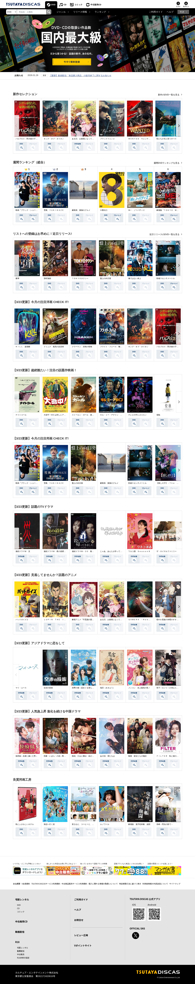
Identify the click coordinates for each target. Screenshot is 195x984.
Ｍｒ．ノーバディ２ (136, 210)
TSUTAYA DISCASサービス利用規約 (45, 883)
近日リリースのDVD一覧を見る (164, 234)
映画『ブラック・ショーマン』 (28, 210)
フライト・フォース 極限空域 (113, 347)
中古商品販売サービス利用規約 (74, 883)
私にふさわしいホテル (25, 824)
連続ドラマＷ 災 (23, 551)
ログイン (186, 6)
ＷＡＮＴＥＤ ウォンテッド (140, 139)
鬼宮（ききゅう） (107, 688)
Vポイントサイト (83, 945)
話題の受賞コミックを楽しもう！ (160, 864)
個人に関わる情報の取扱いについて (103, 883)
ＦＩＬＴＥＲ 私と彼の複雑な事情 (171, 756)
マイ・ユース (21, 688)
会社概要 (16, 883)
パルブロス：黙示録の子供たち (28, 139)
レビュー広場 (81, 935)
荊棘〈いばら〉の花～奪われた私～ (58, 756)
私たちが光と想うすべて (166, 139)
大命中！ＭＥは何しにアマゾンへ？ (58, 415)
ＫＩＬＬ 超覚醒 (23, 347)
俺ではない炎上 (134, 278)
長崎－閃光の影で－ (164, 824)
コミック (78, 4)
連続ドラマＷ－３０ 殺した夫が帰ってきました (92, 551)
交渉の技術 (48, 688)
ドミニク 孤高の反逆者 (54, 347)
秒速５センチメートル (165, 278)
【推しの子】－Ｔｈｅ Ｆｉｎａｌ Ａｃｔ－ (175, 483)
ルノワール (104, 824)
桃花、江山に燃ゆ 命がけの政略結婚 (87, 756)
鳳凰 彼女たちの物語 (137, 756)
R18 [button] (182, 12)
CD (65, 4)
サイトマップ (174, 883)
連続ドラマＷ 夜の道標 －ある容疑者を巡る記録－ (66, 551)
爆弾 (17, 278)
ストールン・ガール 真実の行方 (85, 415)
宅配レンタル (22, 947)
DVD (53, 4)
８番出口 (103, 210)
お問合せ (78, 920)
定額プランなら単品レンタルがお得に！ (129, 864)
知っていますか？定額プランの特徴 (93, 864)
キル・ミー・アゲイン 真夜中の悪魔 (115, 415)
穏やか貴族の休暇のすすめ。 (168, 620)
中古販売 (20, 954)
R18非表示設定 (23, 957)
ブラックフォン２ (107, 139)
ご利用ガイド (156, 12)
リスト (178, 6)
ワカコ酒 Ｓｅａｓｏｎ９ (139, 551)
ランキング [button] (100, 12)
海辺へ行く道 (49, 824)
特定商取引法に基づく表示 (130, 883)
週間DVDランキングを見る (167, 163)
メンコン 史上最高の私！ (139, 688)
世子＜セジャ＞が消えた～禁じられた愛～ (173, 688)
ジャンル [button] (61, 12)
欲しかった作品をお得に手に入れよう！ (62, 864)
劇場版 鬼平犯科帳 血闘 (139, 824)
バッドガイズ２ (22, 620)
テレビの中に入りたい (137, 415)
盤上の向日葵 (105, 278)
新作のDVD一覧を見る (169, 94)
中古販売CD (95, 4)
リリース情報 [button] (80, 12)
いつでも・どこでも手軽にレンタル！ (27, 864)
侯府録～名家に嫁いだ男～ (26, 756)
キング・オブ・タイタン (54, 139)
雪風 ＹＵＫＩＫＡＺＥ (54, 210)
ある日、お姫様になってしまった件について (90, 139)
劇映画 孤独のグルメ (81, 210)
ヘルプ (170, 12)
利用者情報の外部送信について (155, 883)
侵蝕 (158, 415)
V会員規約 (26, 883)
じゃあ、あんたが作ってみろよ (113, 551)
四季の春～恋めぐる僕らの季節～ (85, 688)
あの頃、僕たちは (107, 756)
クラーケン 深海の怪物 (82, 347)
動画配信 (19, 931)
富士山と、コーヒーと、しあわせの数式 (88, 824)
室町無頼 (47, 278)
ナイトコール (21, 415)
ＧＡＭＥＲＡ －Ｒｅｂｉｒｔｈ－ (143, 620)
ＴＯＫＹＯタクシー (80, 278)
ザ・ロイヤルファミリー (166, 551)
